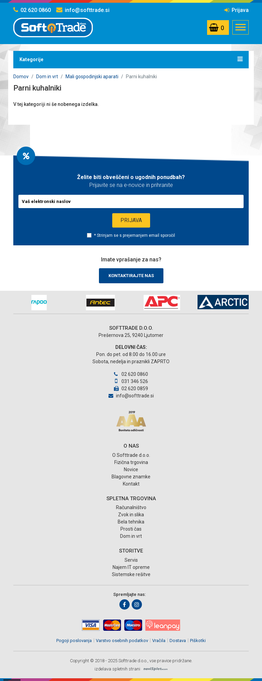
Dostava (178, 640)
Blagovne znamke (131, 476)
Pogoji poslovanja (74, 640)
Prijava (236, 10)
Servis (131, 560)
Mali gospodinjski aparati (92, 76)
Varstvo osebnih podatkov (122, 640)
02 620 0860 (32, 10)
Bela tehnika (131, 522)
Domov (21, 76)
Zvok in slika (131, 514)
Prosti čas (131, 529)
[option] (39, 302)
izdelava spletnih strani (117, 668)
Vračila (158, 640)
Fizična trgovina (131, 462)
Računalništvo (131, 507)
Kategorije (131, 59)
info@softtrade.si (83, 10)
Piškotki (198, 640)
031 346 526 (131, 381)
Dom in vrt (47, 76)
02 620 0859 (131, 388)
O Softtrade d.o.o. (131, 455)
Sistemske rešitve (131, 574)
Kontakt (131, 484)
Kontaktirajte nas (131, 275)
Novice (131, 469)
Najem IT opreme (131, 567)
